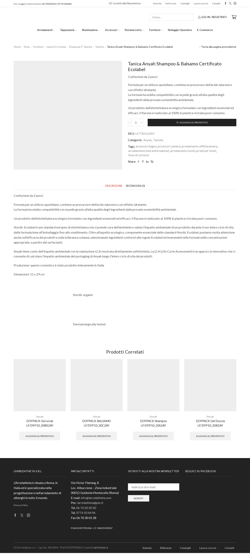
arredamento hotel (184, 151)
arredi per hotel (208, 151)
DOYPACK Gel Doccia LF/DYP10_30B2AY (210, 423)
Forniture (156, 30)
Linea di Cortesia (58, 46)
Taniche (104, 46)
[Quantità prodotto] (135, 122)
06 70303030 (49, 3)
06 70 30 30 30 (86, 508)
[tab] (113, 186)
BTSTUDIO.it (102, 548)
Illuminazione (91, 30)
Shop (27, 46)
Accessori (112, 30)
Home (17, 46)
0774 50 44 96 (86, 513)
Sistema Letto (134, 30)
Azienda (157, 3)
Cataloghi (185, 3)
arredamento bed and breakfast (149, 151)
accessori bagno (147, 147)
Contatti (216, 3)
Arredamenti (46, 30)
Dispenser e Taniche (84, 46)
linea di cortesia (138, 155)
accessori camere (170, 147)
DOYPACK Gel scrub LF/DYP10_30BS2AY (40, 423)
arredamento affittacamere (201, 147)
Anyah (147, 140)
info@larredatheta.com (96, 498)
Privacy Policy (21, 505)
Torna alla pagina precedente (218, 46)
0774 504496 (64, 3)
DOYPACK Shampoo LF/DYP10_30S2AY (153, 423)
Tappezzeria (68, 30)
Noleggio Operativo (180, 30)
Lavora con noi (201, 3)
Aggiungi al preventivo (193, 122)
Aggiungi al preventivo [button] (39, 436)
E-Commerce (205, 30)
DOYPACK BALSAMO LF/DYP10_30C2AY (96, 423)
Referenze (170, 3)
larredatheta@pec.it (90, 503)
